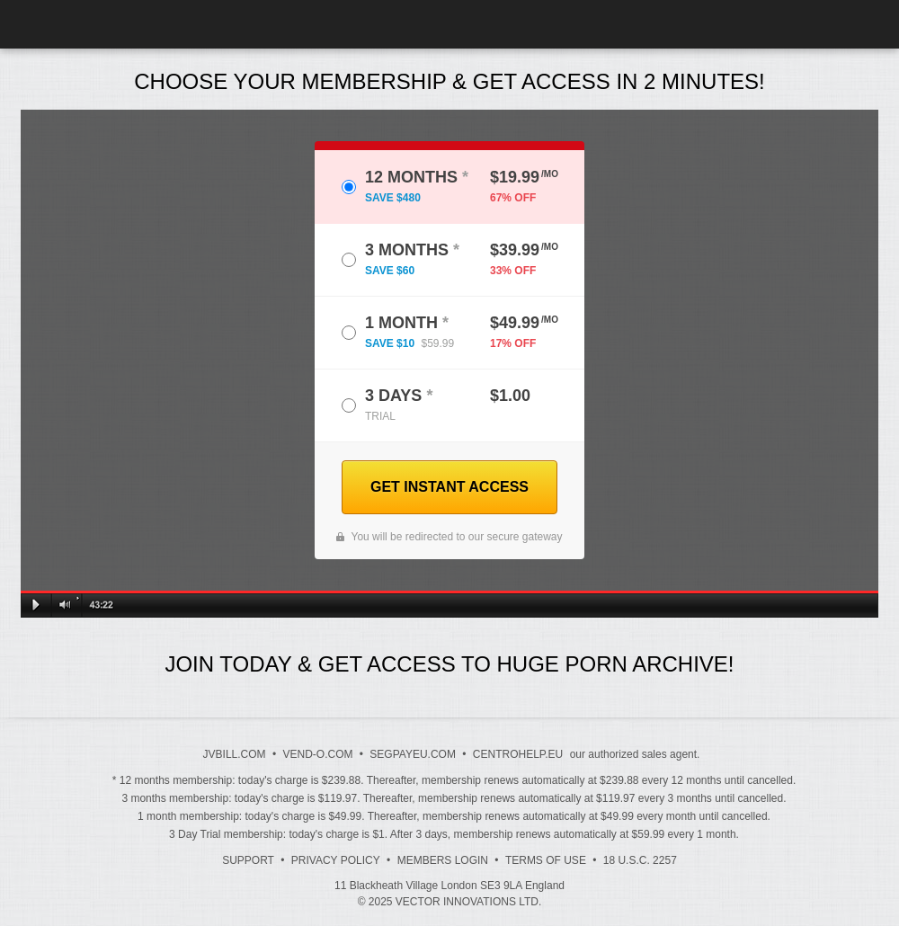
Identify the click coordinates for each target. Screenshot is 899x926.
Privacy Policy (335, 860)
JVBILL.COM (234, 754)
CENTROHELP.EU (518, 754)
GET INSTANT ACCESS (449, 486)
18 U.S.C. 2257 (640, 860)
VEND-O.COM (317, 754)
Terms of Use (545, 860)
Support (248, 860)
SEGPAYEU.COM (412, 754)
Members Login (442, 860)
